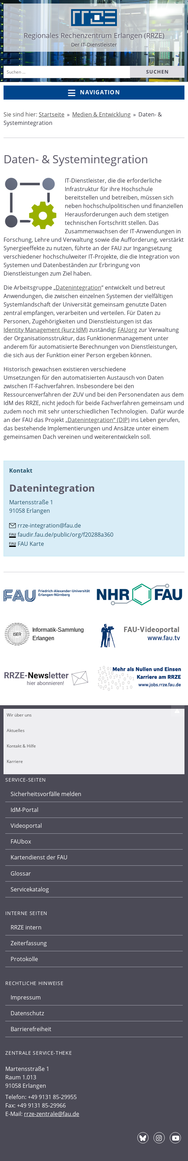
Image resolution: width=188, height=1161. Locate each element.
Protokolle (24, 959)
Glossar (21, 873)
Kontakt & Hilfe (21, 746)
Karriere (15, 761)
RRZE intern (26, 927)
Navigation (94, 92)
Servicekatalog (30, 889)
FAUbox (21, 841)
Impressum (26, 997)
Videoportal (26, 825)
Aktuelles (16, 730)
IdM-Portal (24, 810)
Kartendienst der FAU (39, 857)
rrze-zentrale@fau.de (51, 1114)
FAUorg (127, 330)
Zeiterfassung (29, 943)
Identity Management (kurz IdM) (46, 330)
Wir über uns (19, 715)
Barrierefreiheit (31, 1029)
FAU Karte (31, 544)
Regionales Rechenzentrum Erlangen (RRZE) (94, 35)
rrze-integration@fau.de (49, 525)
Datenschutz (27, 1013)
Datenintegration (78, 287)
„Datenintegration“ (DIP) (97, 420)
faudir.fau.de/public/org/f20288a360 (65, 534)
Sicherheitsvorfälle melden (46, 794)
